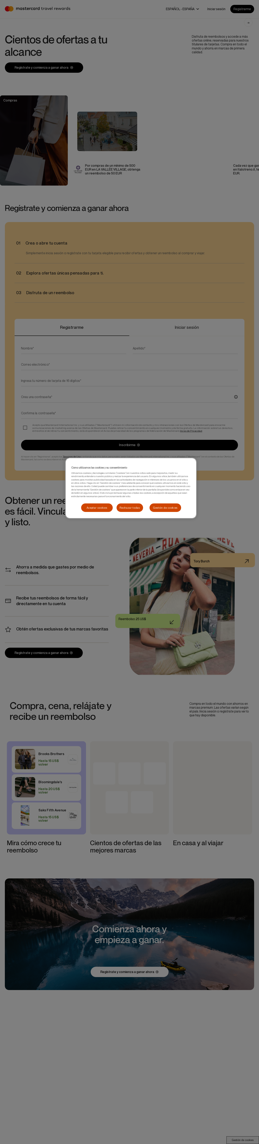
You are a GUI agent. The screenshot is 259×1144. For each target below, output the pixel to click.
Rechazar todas (130, 507)
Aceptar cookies (97, 507)
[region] (131, 488)
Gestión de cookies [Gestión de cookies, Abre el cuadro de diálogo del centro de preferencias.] (165, 507)
